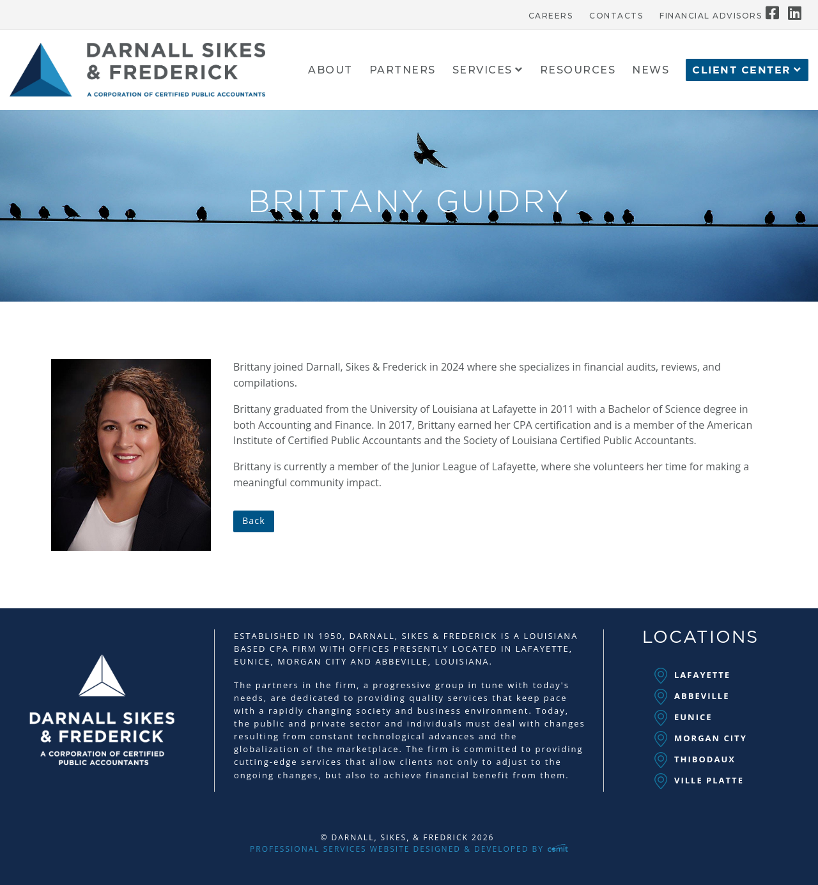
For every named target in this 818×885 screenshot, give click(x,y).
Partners (402, 70)
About (330, 70)
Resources (578, 70)
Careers (551, 16)
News (650, 70)
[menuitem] (551, 13)
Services (482, 70)
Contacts (616, 16)
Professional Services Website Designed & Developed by (409, 848)
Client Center (741, 70)
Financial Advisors (711, 16)
